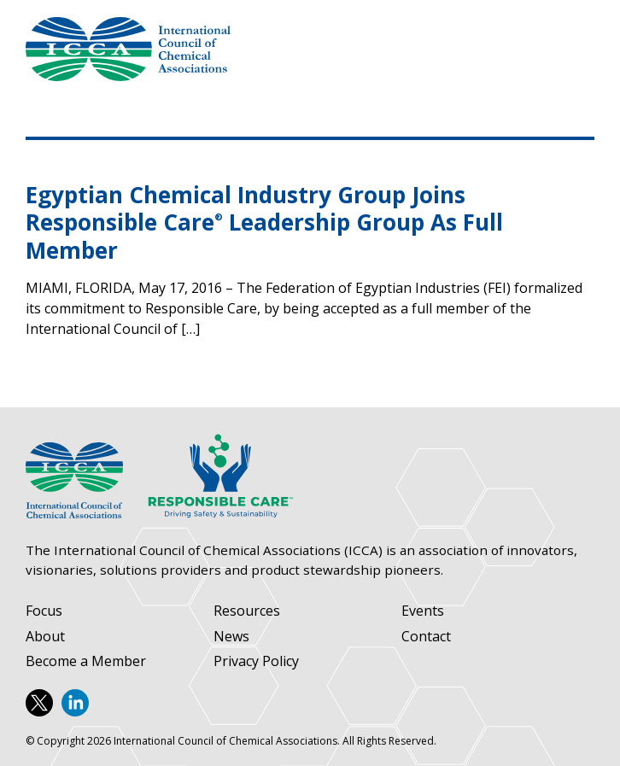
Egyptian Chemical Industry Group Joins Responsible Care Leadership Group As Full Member (264, 222)
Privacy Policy (256, 661)
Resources (246, 611)
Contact (426, 637)
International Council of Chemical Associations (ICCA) (128, 49)
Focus (44, 611)
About (45, 637)
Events (422, 611)
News (231, 637)
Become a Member (86, 661)
